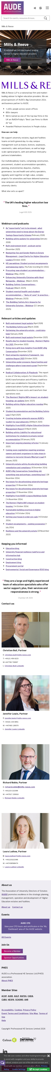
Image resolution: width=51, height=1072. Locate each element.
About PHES (7, 980)
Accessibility (8, 1009)
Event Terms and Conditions (15, 1013)
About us (6, 907)
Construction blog (14, 558)
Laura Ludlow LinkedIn (14, 867)
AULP (16, 996)
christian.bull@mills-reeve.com (18, 655)
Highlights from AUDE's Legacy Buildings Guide (26, 495)
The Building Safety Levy (16, 326)
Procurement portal (14, 565)
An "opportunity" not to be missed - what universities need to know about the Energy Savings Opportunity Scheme (25, 232)
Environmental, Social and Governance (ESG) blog (27, 569)
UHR (26, 999)
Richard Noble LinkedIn (14, 798)
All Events (6, 937)
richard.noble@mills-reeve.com (20, 786)
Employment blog (13, 562)
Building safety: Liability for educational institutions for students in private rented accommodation (24, 436)
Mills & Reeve (12, 59)
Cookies (18, 1009)
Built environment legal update (19, 323)
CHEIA (30, 996)
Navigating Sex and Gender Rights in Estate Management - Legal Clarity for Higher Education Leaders (27, 256)
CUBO (4, 999)
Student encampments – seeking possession (25, 523)
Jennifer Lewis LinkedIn (15, 729)
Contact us (17, 907)
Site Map (33, 1013)
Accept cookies (38, 1069)
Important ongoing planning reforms (22, 442)
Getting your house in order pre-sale (22, 516)
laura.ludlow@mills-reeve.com (17, 856)
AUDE (4, 894)
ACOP (4, 996)
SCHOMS (19, 999)
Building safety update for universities (23, 238)
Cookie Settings (19, 1069)
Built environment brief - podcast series (23, 245)
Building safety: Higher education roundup (24, 404)
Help (4, 1020)
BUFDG (23, 996)
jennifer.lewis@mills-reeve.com (18, 718)
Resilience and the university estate (21, 530)
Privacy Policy (29, 1009)
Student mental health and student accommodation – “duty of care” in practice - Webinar (27, 295)
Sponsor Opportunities (14, 957)
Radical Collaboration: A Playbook (22, 372)
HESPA (11, 999)
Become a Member (12, 951)
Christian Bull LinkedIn (14, 666)
